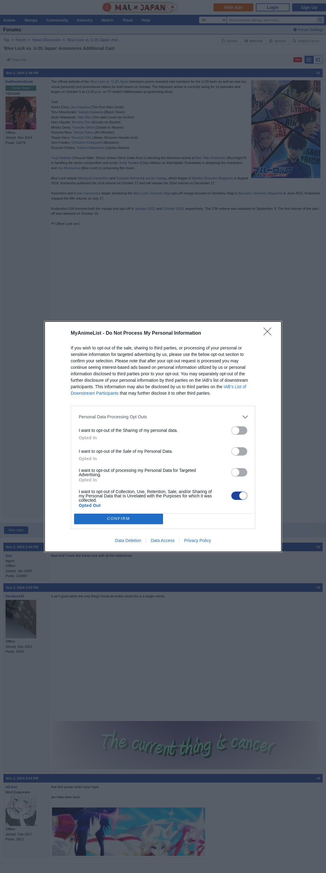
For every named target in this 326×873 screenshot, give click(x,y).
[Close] (269, 333)
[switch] (239, 430)
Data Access (163, 540)
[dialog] (163, 436)
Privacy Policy (197, 540)
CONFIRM (118, 518)
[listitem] (163, 417)
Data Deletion (128, 540)
